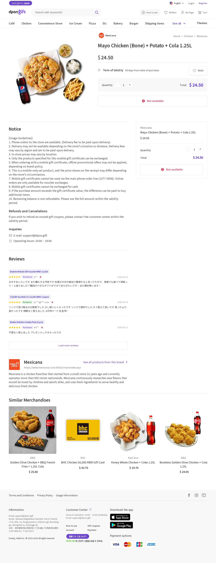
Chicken (188, 36)
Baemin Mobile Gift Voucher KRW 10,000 (29, 271)
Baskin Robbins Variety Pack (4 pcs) (26, 322)
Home (176, 36)
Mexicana (202, 36)
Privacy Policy (45, 495)
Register (203, 3)
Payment (92, 529)
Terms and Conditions (21, 495)
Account (70, 529)
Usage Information (67, 495)
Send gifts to (21, 3)
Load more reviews (68, 345)
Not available (152, 101)
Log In (191, 3)
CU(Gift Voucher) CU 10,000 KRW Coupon (29, 296)
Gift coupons (94, 525)
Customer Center (79, 510)
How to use (71, 525)
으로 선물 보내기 (78, 536)
